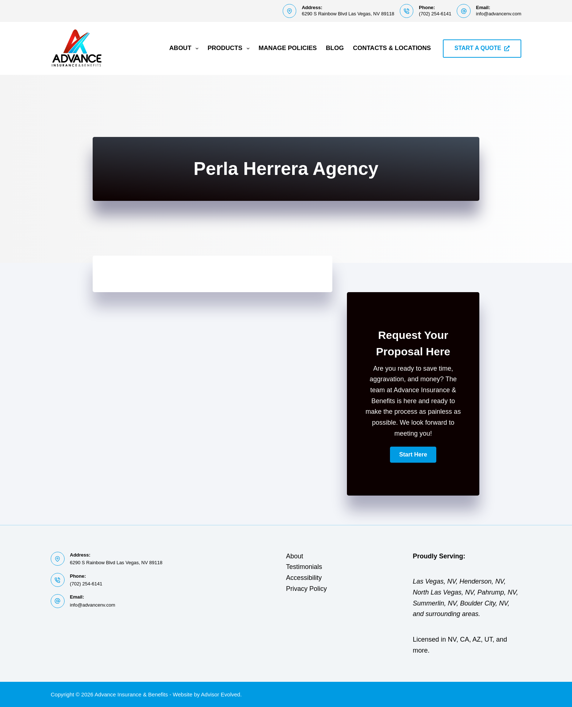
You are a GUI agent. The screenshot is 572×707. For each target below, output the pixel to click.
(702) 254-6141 (435, 13)
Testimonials (304, 566)
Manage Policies (288, 48)
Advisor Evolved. (221, 694)
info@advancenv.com (498, 13)
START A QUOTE (482, 48)
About (185, 48)
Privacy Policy (306, 588)
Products (230, 48)
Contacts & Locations (392, 48)
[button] (413, 455)
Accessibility (304, 577)
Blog (335, 48)
